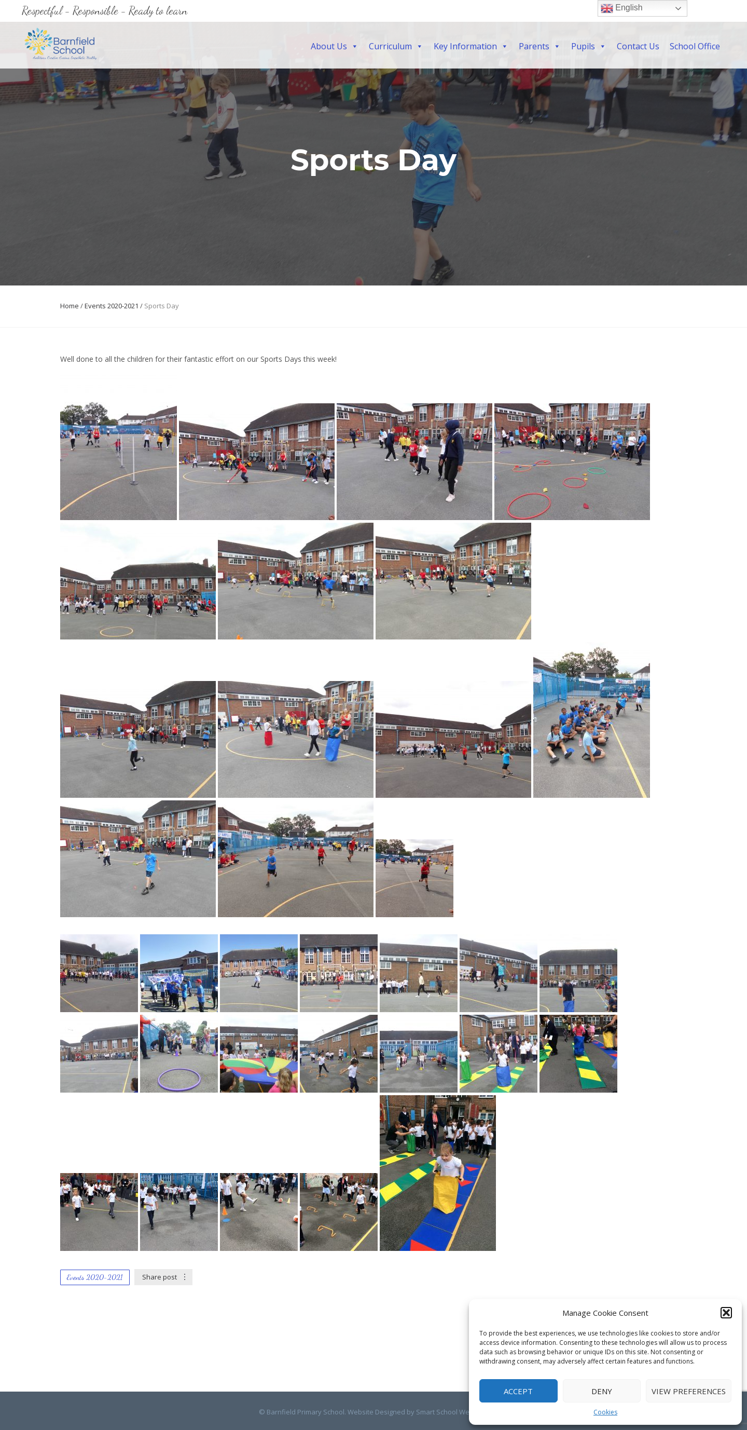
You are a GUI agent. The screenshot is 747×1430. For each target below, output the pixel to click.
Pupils (588, 46)
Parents (540, 46)
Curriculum (396, 46)
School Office (695, 46)
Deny (601, 1391)
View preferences (689, 1391)
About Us (334, 46)
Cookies (605, 1412)
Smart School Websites (452, 1412)
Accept (518, 1391)
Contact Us (638, 46)
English (622, 8)
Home (69, 305)
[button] (726, 1313)
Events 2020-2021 (112, 305)
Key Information (471, 46)
